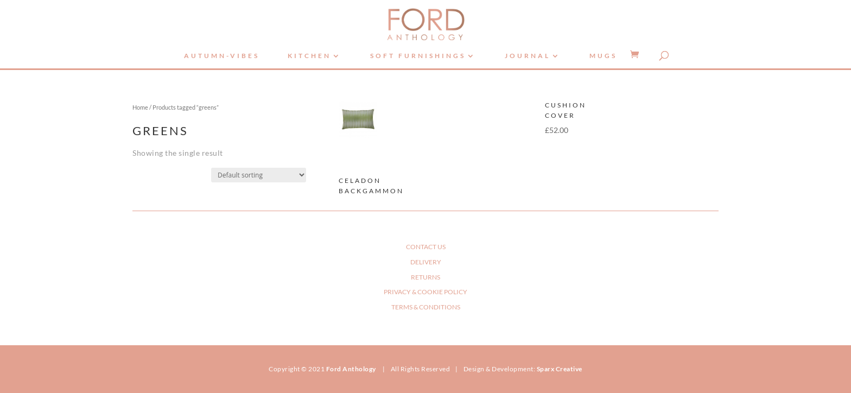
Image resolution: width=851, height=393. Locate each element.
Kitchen (309, 56)
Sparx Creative (559, 369)
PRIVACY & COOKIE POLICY (425, 292)
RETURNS (425, 277)
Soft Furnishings (418, 56)
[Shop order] (258, 175)
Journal (527, 56)
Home (140, 107)
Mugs (603, 56)
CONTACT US (426, 247)
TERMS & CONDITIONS (425, 307)
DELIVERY (425, 262)
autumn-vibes (221, 56)
